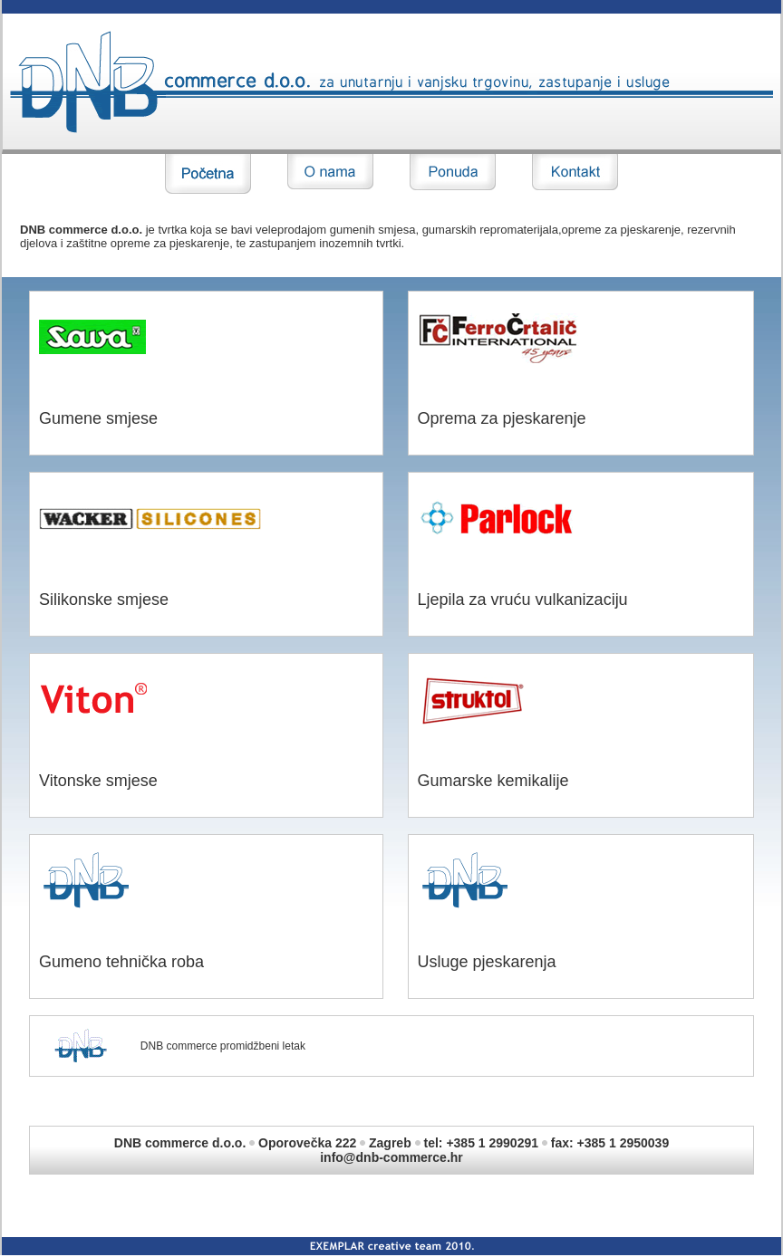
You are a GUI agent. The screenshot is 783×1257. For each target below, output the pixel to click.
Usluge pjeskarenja (487, 962)
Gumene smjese (98, 418)
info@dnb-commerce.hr (391, 1157)
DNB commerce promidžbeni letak (222, 1046)
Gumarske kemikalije (493, 781)
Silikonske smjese (104, 599)
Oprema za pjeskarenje (502, 418)
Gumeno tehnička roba (121, 962)
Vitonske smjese (98, 781)
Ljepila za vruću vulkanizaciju (523, 599)
